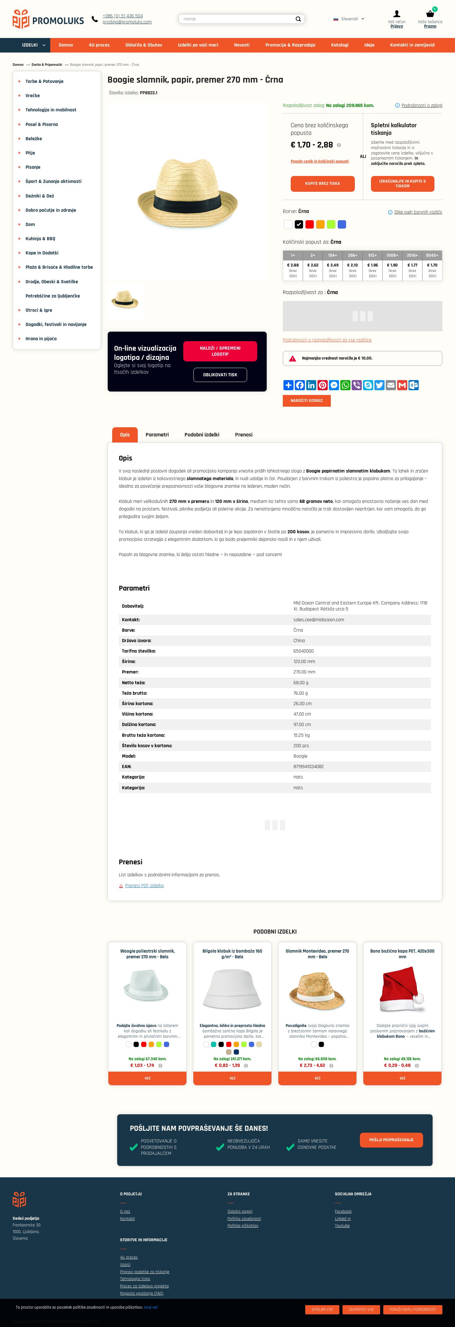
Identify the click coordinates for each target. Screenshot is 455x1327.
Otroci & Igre (39, 310)
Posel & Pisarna (42, 124)
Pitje (30, 153)
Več (147, 1078)
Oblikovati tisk (220, 375)
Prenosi (243, 434)
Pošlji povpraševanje (391, 1140)
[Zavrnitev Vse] (361, 1309)
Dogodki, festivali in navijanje (56, 324)
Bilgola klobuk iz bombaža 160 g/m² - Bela (232, 954)
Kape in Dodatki (42, 253)
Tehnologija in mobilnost (51, 110)
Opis (125, 434)
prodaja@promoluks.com (127, 22)
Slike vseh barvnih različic (418, 212)
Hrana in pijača (41, 338)
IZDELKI (30, 45)
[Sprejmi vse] (322, 1309)
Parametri (157, 434)
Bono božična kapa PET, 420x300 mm (402, 954)
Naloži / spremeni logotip (220, 351)
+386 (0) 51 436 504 (123, 16)
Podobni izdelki (202, 434)
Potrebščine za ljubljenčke (53, 296)
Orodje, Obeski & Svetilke (52, 282)
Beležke (34, 138)
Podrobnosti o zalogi (422, 106)
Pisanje (33, 167)
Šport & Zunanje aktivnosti (54, 181)
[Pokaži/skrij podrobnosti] (412, 1309)
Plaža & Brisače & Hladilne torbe (59, 267)
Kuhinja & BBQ (40, 238)
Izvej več (151, 1307)
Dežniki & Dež (40, 196)
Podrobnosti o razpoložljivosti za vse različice (327, 340)
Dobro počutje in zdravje (51, 210)
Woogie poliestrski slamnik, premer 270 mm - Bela (147, 954)
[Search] (298, 19)
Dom (30, 224)
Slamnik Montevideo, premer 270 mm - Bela (317, 954)
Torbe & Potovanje (45, 81)
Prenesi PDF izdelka (144, 886)
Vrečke (33, 95)
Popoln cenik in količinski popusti (320, 161)
